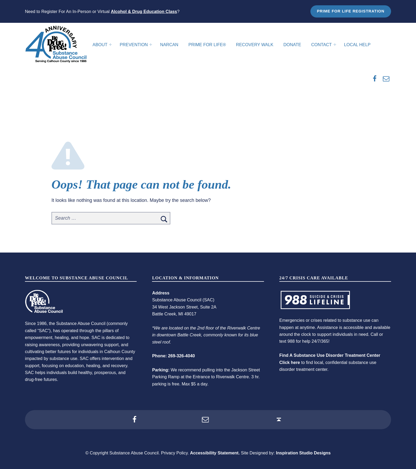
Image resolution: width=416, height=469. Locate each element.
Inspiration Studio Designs (303, 452)
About (100, 44)
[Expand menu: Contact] (334, 44)
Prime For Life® (207, 44)
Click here (289, 362)
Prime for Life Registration (350, 11)
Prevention (134, 44)
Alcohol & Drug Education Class (144, 11)
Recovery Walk (255, 44)
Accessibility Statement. (215, 452)
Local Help (357, 44)
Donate (292, 44)
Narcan (169, 44)
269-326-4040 (181, 355)
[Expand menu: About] (110, 44)
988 (291, 341)
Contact (321, 44)
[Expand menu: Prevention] (150, 44)
